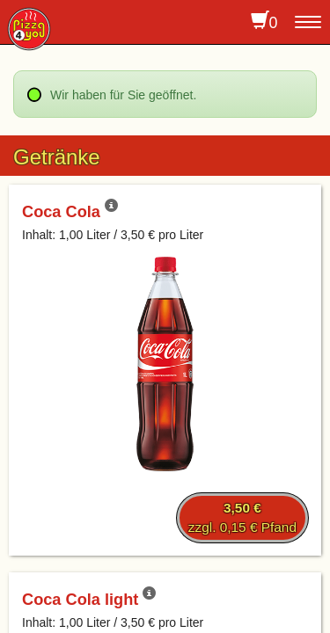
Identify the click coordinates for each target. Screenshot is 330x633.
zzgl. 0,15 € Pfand (242, 517)
